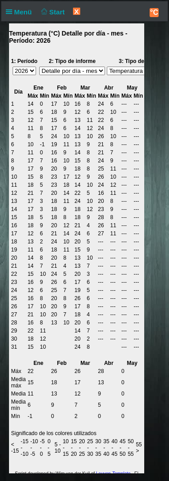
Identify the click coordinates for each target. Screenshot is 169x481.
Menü (21, 12)
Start (52, 12)
